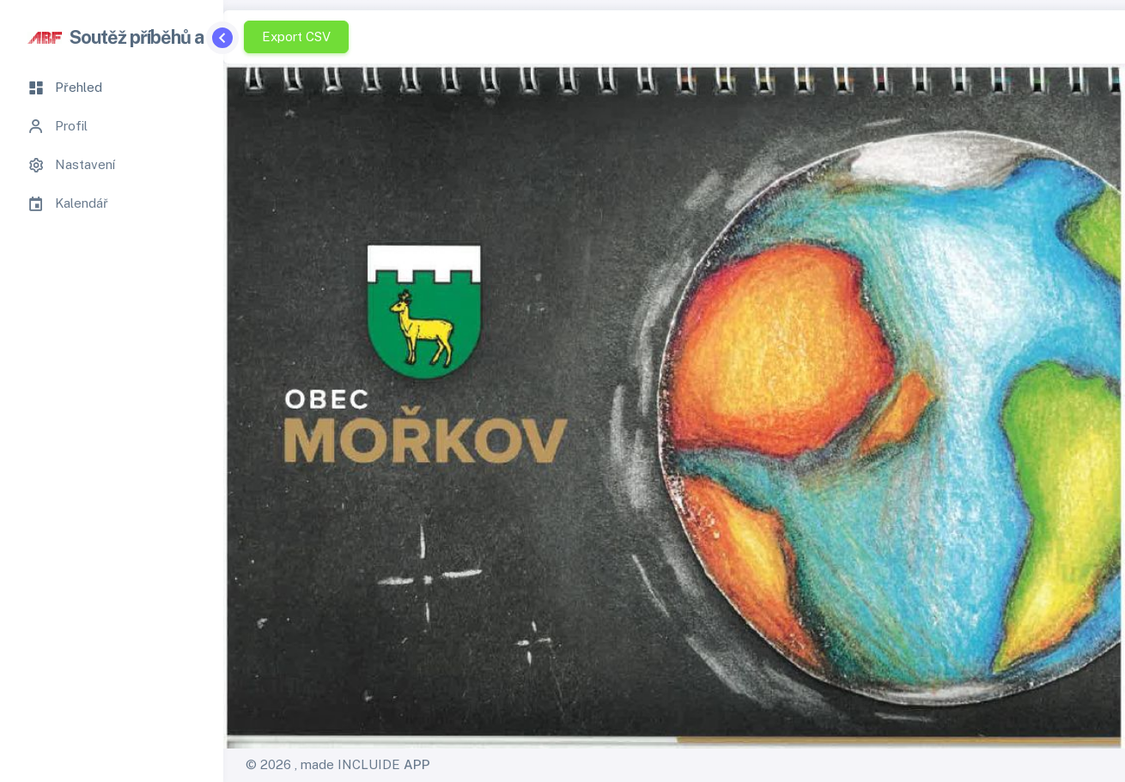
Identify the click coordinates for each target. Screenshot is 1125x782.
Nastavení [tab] (71, 164)
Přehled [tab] (64, 87)
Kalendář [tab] (67, 203)
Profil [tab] (57, 126)
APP (417, 764)
